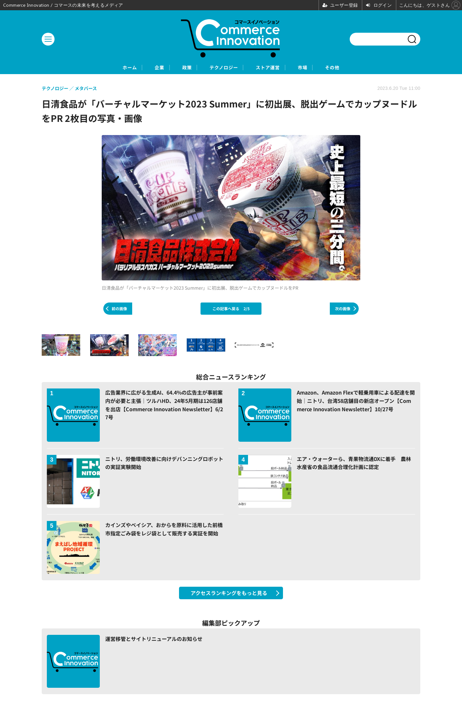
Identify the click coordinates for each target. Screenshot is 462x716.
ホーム (99, 68)
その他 (362, 68)
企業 (138, 68)
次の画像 (342, 309)
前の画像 (119, 309)
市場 (323, 68)
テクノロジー (223, 68)
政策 (175, 68)
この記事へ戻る (231, 309)
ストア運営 (278, 68)
